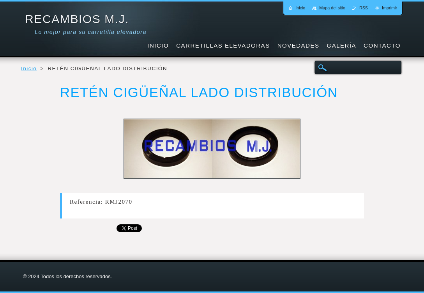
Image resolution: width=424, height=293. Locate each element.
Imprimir (389, 7)
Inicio (29, 68)
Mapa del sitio (332, 7)
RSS (363, 7)
